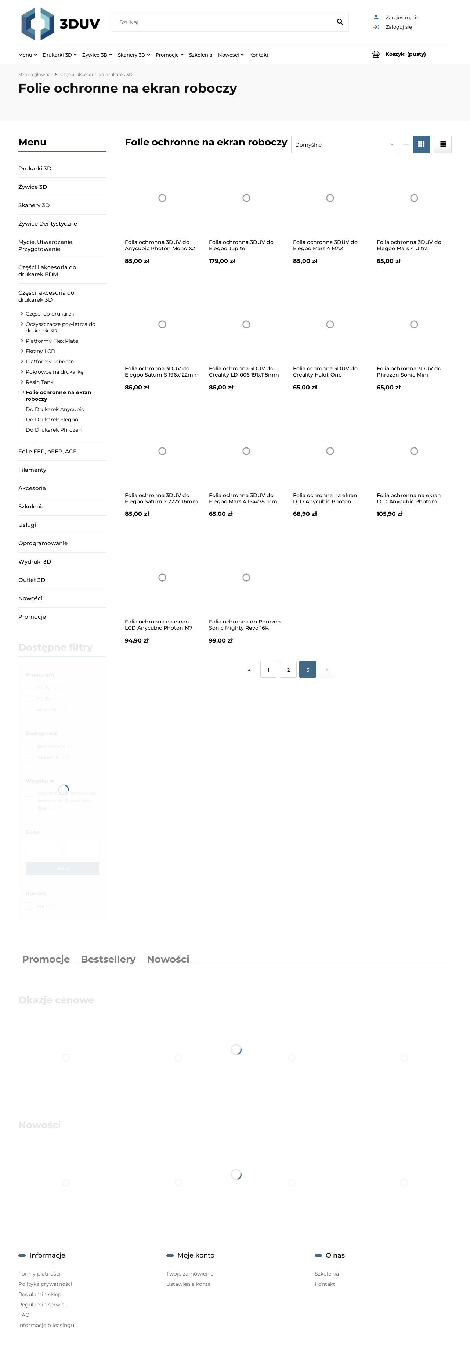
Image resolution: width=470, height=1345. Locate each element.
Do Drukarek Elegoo (52, 419)
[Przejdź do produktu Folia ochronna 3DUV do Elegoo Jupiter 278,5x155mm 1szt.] (246, 198)
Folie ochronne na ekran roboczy (58, 395)
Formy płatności (39, 1273)
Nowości (30, 598)
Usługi (27, 524)
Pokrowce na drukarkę (54, 371)
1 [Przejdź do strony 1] (269, 670)
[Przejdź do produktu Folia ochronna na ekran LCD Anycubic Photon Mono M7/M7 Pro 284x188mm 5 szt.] (330, 451)
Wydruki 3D (34, 561)
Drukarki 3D (34, 168)
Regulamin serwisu (43, 1304)
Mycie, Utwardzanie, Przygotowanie (45, 245)
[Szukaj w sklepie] (223, 22)
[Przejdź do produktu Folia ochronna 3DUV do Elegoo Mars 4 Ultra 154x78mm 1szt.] (414, 198)
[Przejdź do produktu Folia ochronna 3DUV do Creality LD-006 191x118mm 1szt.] (246, 324)
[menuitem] (27, 54)
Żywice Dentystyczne (47, 223)
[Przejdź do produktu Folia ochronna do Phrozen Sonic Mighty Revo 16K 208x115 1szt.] (246, 577)
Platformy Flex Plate (52, 341)
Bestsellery (108, 959)
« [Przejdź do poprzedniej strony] (249, 670)
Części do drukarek (50, 313)
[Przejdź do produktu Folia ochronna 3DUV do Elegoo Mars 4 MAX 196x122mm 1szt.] (330, 198)
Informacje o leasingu (46, 1325)
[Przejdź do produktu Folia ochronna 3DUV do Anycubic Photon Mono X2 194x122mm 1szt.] (162, 198)
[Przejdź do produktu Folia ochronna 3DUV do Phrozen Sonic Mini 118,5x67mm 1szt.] (414, 324)
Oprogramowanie (43, 543)
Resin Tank (39, 382)
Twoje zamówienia (190, 1273)
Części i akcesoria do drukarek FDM (47, 271)
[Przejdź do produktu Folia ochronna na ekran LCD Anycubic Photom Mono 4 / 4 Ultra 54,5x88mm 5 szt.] (414, 451)
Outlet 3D (31, 579)
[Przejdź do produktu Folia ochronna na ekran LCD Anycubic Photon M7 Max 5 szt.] (162, 577)
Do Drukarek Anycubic (55, 409)
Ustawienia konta (188, 1284)
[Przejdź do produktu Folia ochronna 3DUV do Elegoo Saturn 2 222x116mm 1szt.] (162, 451)
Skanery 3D (34, 205)
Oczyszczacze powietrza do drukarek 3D (60, 327)
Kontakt (325, 1284)
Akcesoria (32, 488)
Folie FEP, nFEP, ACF (47, 451)
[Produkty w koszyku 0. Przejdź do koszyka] (406, 54)
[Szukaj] (340, 22)
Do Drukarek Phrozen (54, 430)
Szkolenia (31, 506)
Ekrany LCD (40, 351)
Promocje (32, 616)
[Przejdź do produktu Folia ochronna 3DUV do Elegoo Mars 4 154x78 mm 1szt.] (246, 451)
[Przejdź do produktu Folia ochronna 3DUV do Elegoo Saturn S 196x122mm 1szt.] (162, 324)
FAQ (24, 1315)
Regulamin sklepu (41, 1294)
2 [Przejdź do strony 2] (288, 670)
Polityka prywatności (45, 1284)
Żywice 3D (32, 186)
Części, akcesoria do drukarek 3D (46, 296)
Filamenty (32, 469)
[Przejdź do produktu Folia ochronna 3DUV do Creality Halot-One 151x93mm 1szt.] (330, 324)
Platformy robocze (50, 361)
